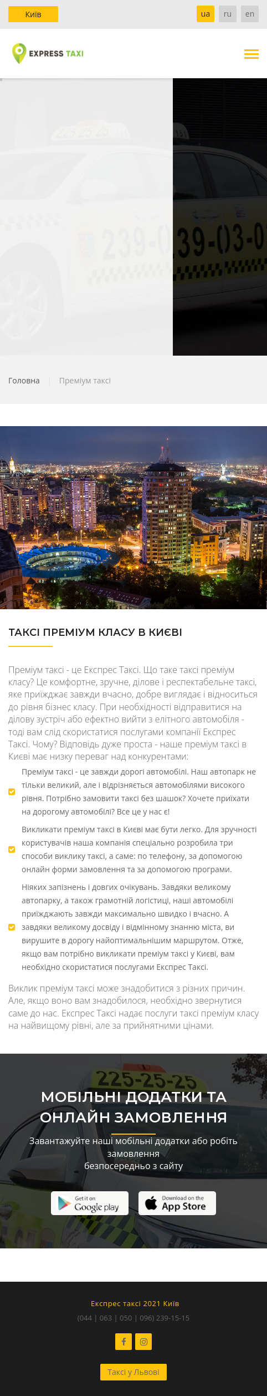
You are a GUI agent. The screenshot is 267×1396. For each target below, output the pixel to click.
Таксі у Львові (133, 1372)
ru (228, 13)
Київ (33, 14)
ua (205, 13)
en (249, 13)
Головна (24, 380)
